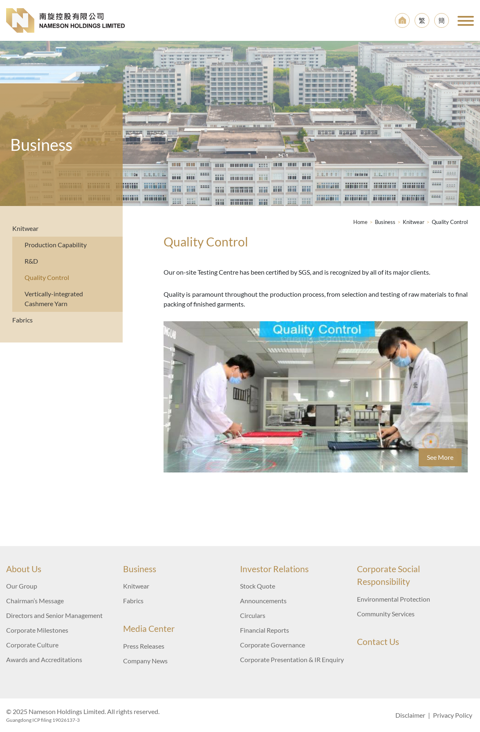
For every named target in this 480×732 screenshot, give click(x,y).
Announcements (263, 600)
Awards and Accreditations (44, 659)
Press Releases (143, 646)
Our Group (21, 586)
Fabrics (22, 320)
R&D (31, 261)
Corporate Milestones (37, 630)
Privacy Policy (452, 715)
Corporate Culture (32, 645)
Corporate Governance (272, 645)
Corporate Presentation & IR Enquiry (292, 659)
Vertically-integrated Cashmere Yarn (54, 298)
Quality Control (47, 277)
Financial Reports (264, 630)
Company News (145, 661)
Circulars (252, 615)
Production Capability (56, 244)
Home (360, 222)
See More (440, 457)
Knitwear (25, 228)
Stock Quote (257, 586)
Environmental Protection (393, 599)
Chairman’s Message (35, 600)
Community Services (386, 614)
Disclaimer (410, 715)
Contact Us (378, 641)
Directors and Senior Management (54, 615)
